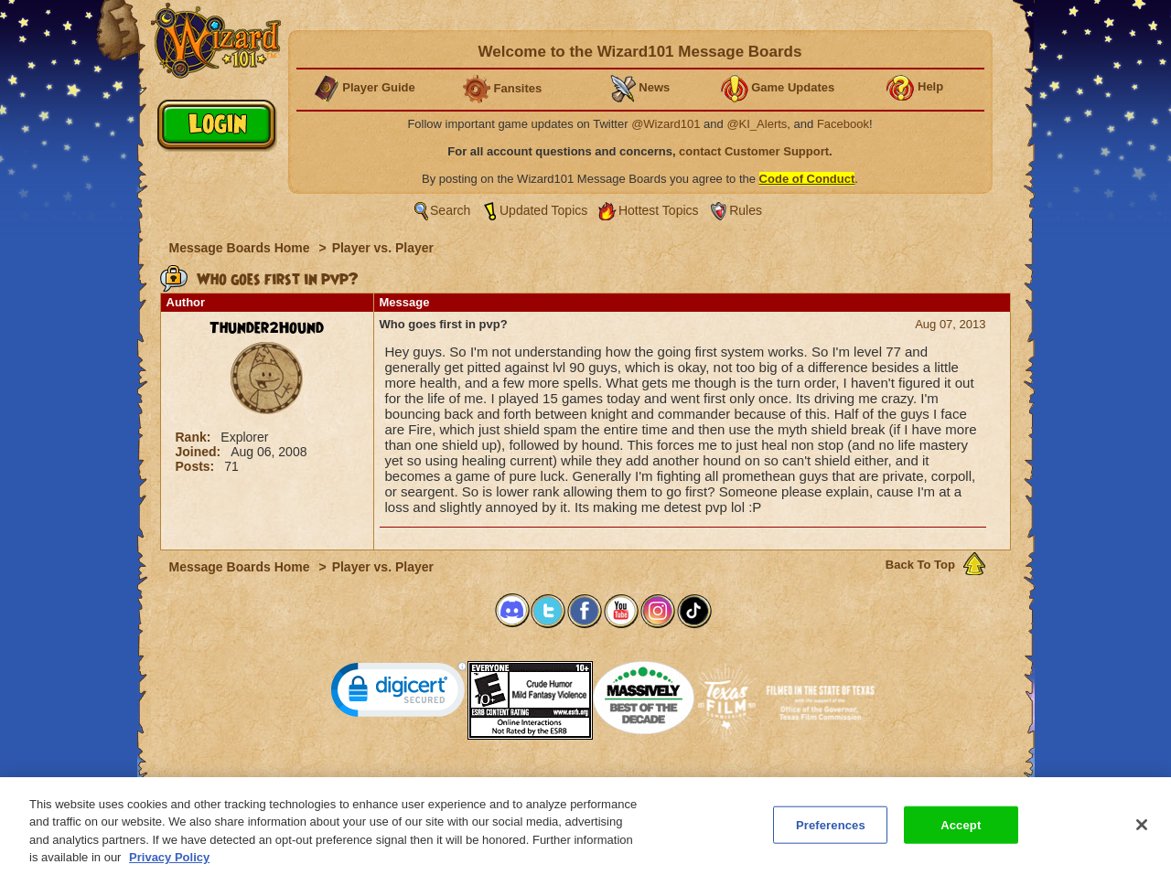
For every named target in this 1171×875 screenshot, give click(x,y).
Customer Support (581, 781)
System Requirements (468, 781)
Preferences (763, 781)
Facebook (843, 124)
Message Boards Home (241, 247)
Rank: (195, 437)
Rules (745, 210)
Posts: (197, 466)
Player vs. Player (383, 247)
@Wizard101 (665, 124)
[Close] (1142, 835)
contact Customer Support (754, 151)
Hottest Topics (658, 210)
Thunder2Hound (266, 328)
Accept (960, 834)
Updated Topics (543, 210)
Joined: (200, 451)
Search (450, 210)
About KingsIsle (682, 781)
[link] (398, 693)
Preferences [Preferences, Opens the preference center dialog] (830, 834)
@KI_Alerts (756, 124)
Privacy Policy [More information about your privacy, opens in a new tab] (169, 867)
